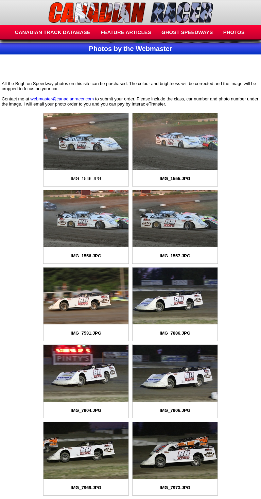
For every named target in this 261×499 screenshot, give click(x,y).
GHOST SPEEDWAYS (187, 32)
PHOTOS (234, 32)
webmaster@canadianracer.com (62, 98)
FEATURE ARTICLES (126, 32)
